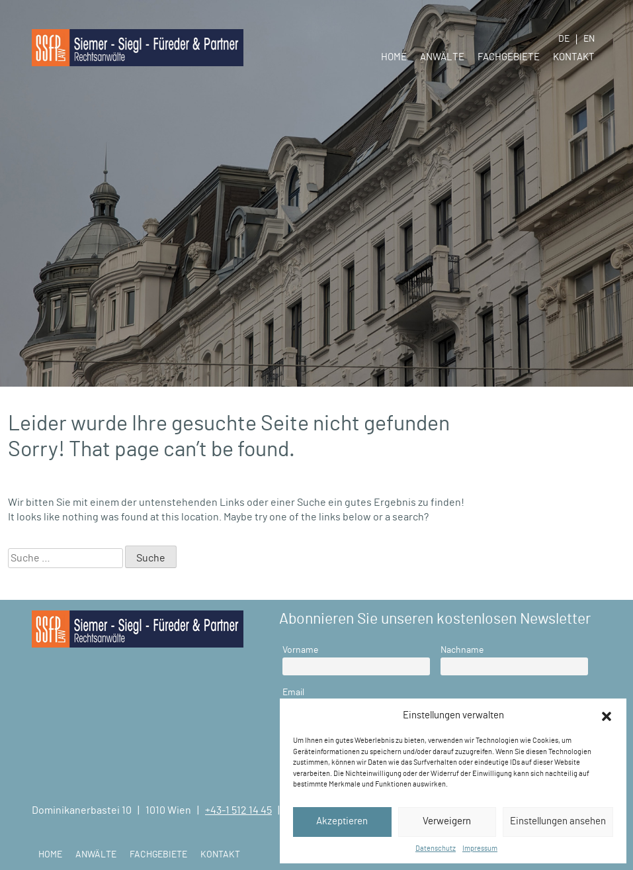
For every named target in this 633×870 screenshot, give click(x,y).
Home (394, 57)
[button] (606, 715)
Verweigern (447, 821)
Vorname (300, 650)
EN (589, 39)
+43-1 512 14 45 (238, 810)
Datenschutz (435, 848)
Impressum (479, 848)
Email (293, 692)
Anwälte (442, 57)
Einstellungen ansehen (558, 821)
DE (564, 39)
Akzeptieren (342, 821)
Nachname (462, 650)
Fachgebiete (509, 57)
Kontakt (574, 57)
